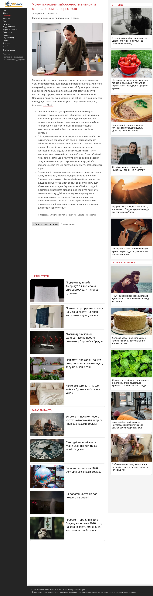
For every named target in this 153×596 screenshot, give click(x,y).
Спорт (5, 40)
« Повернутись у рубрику (45, 224)
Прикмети (72, 215)
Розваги (6, 35)
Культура (6, 24)
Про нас (6, 54)
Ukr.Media (48, 105)
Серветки (91, 215)
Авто (5, 10)
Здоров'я (6, 18)
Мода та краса (9, 27)
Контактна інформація (13, 57)
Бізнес (5, 13)
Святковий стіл (58, 215)
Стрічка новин (68, 224)
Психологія (7, 32)
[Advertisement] (67, 249)
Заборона (43, 215)
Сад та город (8, 38)
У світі (5, 46)
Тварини (6, 43)
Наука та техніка (10, 29)
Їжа (4, 21)
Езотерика (53, 13)
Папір (81, 215)
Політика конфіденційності (15, 60)
